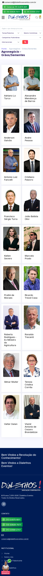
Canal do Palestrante (13, 561)
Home (4, 49)
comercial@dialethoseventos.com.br (19, 2)
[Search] (37, 17)
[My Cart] (40, 17)
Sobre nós (8, 557)
